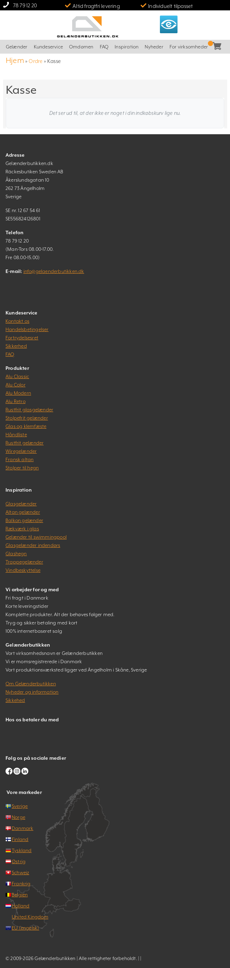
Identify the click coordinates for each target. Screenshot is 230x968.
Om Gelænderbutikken (31, 683)
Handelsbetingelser (27, 329)
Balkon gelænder (24, 520)
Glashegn (16, 553)
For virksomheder (189, 46)
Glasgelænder (21, 503)
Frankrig (21, 883)
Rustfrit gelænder (25, 443)
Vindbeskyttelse (23, 570)
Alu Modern (18, 393)
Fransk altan (19, 459)
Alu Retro (16, 401)
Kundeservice (48, 46)
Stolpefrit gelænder (27, 418)
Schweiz (20, 872)
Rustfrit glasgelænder (29, 409)
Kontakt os (17, 321)
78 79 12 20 (25, 5)
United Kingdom (30, 917)
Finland (20, 839)
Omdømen (81, 46)
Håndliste (16, 434)
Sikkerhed (16, 346)
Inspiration (126, 46)
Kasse (222, 47)
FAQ (104, 46)
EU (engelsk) (25, 928)
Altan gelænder (23, 512)
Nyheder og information (32, 692)
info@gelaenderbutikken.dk (53, 271)
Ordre (35, 61)
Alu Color (16, 384)
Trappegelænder (24, 562)
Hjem (15, 60)
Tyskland (22, 850)
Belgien (20, 894)
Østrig (19, 861)
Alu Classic (17, 376)
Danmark (22, 828)
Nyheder (154, 46)
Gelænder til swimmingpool (36, 537)
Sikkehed (15, 700)
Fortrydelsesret (22, 337)
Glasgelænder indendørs (33, 545)
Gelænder (17, 46)
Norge (18, 817)
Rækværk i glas (22, 528)
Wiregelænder (21, 451)
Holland (20, 905)
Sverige (20, 806)
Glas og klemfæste (26, 426)
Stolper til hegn (22, 468)
